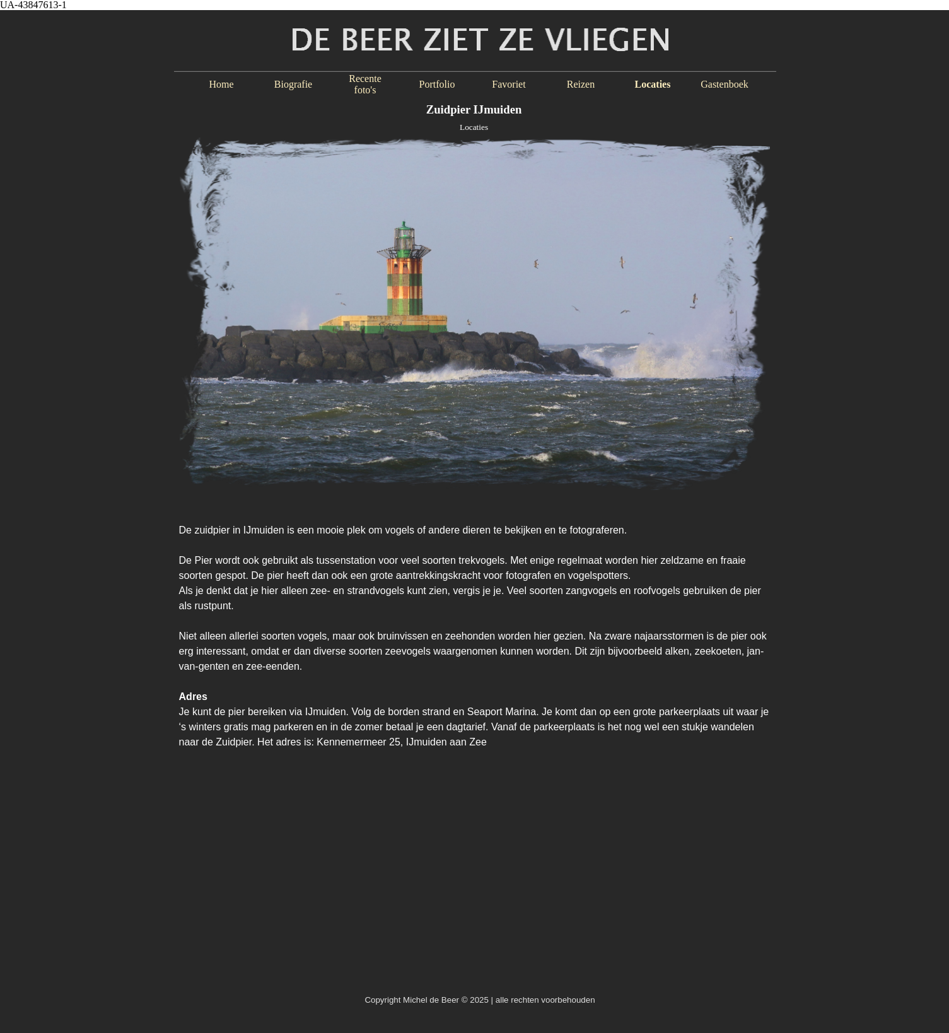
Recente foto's (365, 84)
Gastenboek (724, 84)
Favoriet (508, 84)
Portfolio (437, 84)
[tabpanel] (475, 630)
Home (221, 84)
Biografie (293, 84)
